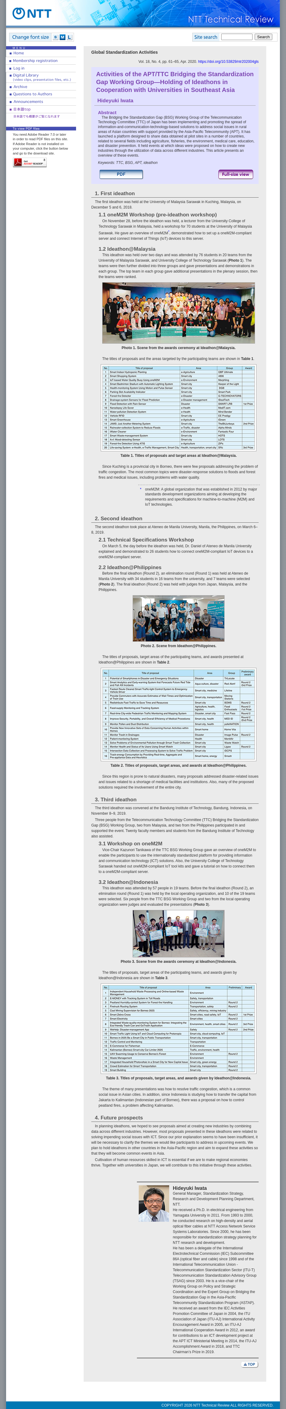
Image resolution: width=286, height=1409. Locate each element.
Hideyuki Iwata (115, 101)
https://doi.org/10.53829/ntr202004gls (228, 61)
